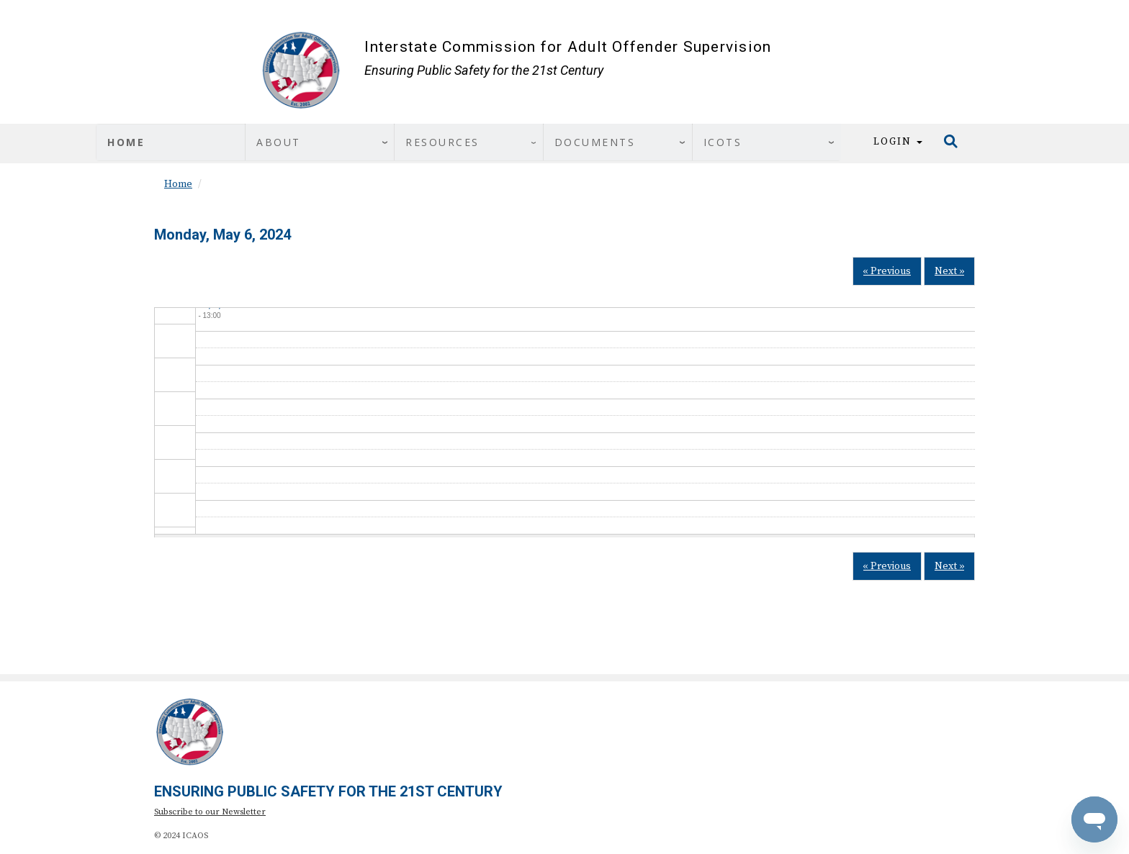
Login (897, 141)
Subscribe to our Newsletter (210, 812)
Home (126, 142)
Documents (595, 142)
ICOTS (722, 142)
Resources (442, 142)
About (278, 142)
